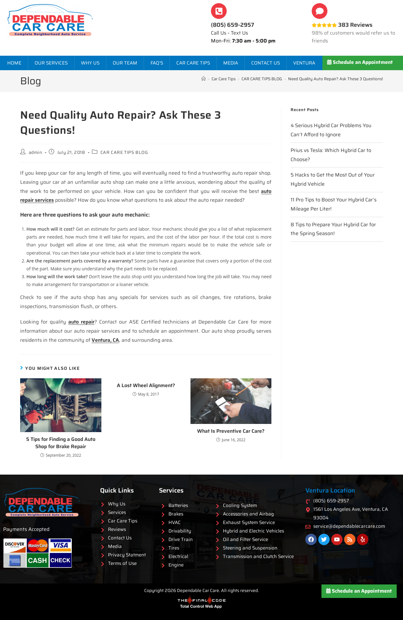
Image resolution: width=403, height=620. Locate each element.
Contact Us (265, 63)
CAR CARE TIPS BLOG (124, 152)
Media (230, 63)
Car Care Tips (193, 63)
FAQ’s (156, 63)
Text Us (239, 33)
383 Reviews (342, 24)
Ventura (304, 63)
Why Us (90, 63)
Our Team (125, 63)
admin (35, 152)
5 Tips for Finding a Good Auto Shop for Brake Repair (60, 443)
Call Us (218, 33)
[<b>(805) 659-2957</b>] (219, 11)
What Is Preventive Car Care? (230, 431)
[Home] (204, 79)
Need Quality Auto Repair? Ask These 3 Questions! (335, 79)
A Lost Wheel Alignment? (146, 385)
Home (14, 63)
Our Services (51, 63)
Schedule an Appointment (360, 62)
